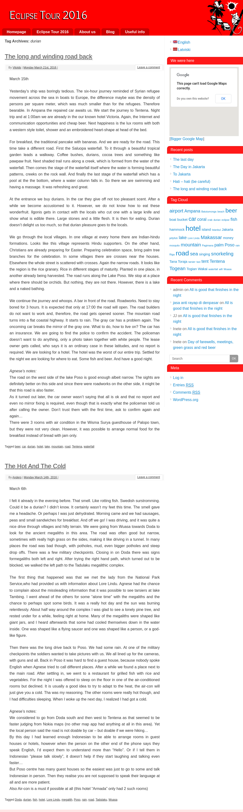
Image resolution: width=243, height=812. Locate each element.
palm (219, 245)
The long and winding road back (48, 56)
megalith (67, 799)
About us (87, 32)
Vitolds (17, 67)
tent (205, 261)
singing (204, 254)
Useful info (135, 32)
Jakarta (227, 229)
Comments (186, 392)
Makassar (211, 237)
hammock (177, 229)
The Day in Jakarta (189, 167)
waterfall (89, 446)
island (206, 229)
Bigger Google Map (186, 139)
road (67, 446)
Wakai (202, 269)
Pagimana (207, 245)
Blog (110, 32)
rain (84, 799)
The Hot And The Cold (35, 466)
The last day (183, 159)
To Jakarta (182, 174)
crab (210, 219)
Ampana (192, 211)
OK (223, 99)
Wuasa (113, 799)
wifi (221, 269)
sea (194, 253)
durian (31, 446)
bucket (182, 219)
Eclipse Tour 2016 (48, 14)
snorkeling (222, 253)
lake (47, 446)
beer (17, 446)
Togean (177, 268)
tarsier (192, 261)
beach (220, 211)
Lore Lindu (53, 799)
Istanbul (216, 229)
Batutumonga (208, 211)
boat (172, 219)
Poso (77, 799)
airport (176, 210)
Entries (183, 385)
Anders (16, 477)
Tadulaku (101, 799)
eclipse (225, 219)
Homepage (16, 32)
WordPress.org (185, 400)
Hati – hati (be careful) (191, 182)
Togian (192, 269)
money (228, 238)
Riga (172, 254)
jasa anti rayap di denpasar (196, 303)
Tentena (77, 446)
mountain (57, 446)
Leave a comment (148, 67)
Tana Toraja (178, 261)
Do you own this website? (193, 98)
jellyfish (173, 238)
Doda (18, 799)
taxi (198, 261)
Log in (178, 378)
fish (35, 799)
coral (201, 219)
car (24, 446)
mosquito (174, 245)
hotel (40, 446)
